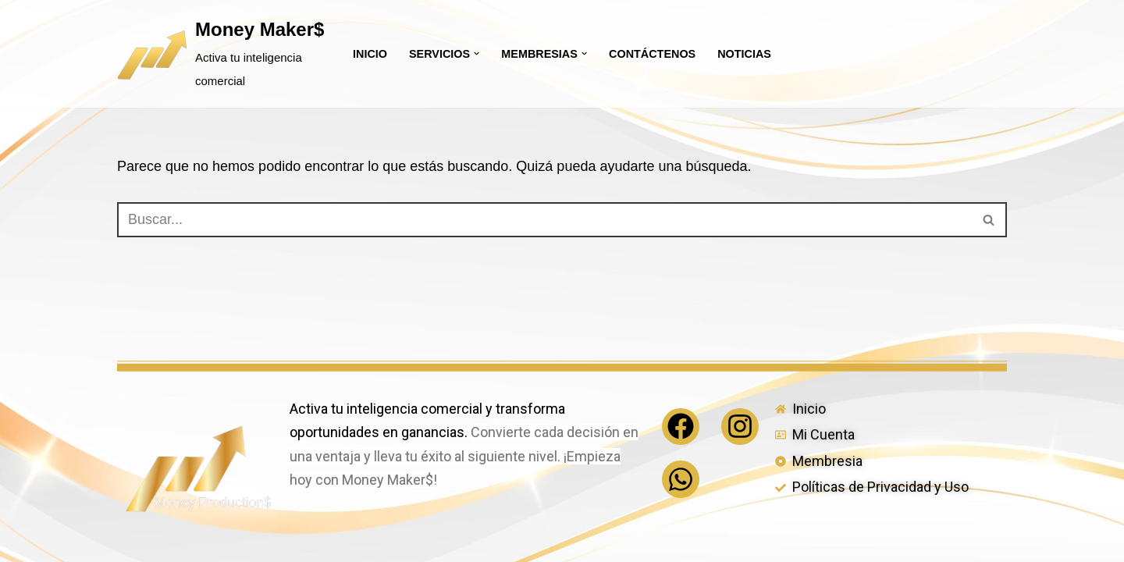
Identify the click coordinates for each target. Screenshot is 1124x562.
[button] (476, 53)
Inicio (370, 54)
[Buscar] (544, 219)
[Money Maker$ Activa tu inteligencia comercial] (221, 54)
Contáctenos (652, 54)
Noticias (744, 54)
